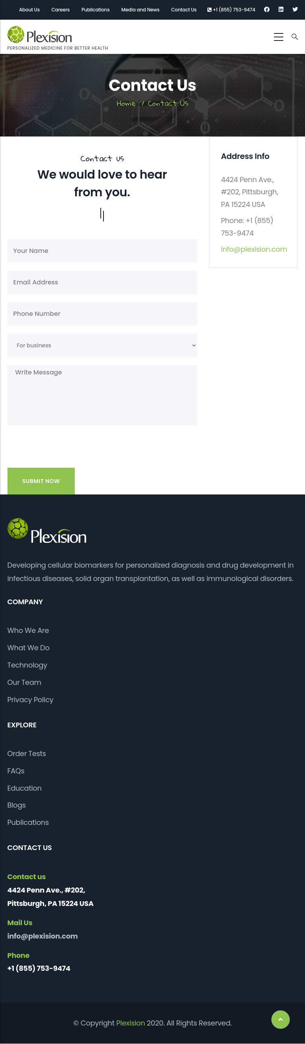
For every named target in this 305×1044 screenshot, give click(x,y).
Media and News (140, 9)
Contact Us (183, 9)
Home (126, 103)
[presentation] (61, 452)
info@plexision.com (254, 249)
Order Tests (26, 753)
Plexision (130, 1023)
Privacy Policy (30, 700)
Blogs (16, 805)
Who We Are (28, 630)
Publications (95, 9)
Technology (27, 665)
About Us (29, 9)
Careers (61, 9)
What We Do (28, 648)
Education (24, 788)
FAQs (16, 771)
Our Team (24, 682)
